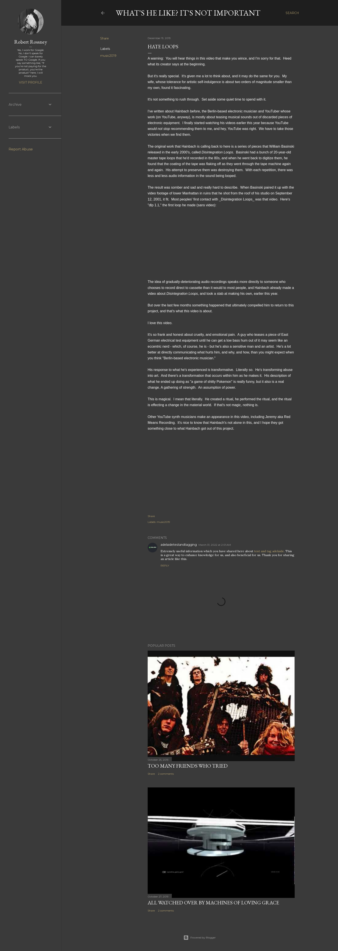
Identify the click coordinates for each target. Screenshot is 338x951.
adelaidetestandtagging (179, 545)
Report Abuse (21, 149)
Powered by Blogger (199, 937)
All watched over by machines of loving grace (213, 902)
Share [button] (104, 38)
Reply (165, 565)
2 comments (166, 773)
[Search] (292, 13)
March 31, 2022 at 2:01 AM (215, 544)
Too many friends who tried (188, 765)
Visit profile (30, 82)
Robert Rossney (30, 41)
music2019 (108, 56)
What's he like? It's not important (188, 13)
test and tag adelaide (269, 551)
